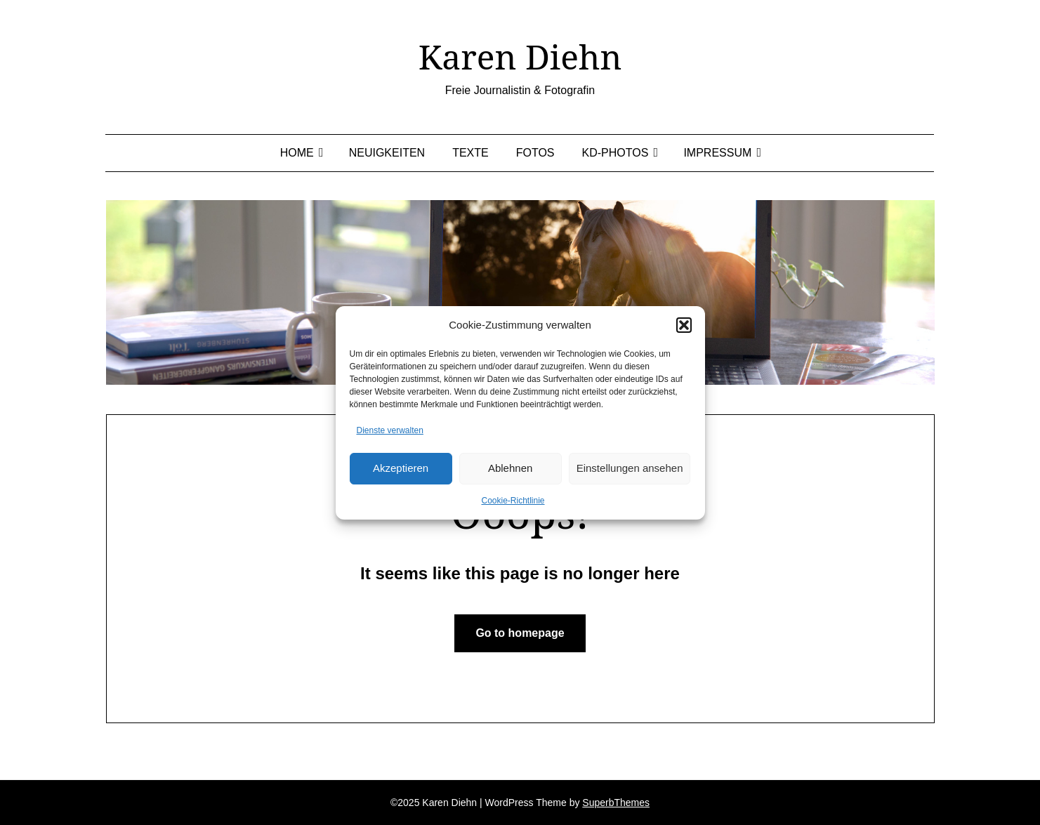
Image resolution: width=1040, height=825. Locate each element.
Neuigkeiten (387, 153)
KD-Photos (615, 153)
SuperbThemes (616, 802)
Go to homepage (519, 633)
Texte (470, 153)
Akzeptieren (400, 468)
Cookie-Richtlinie (512, 501)
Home (297, 153)
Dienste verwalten (390, 430)
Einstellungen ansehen (630, 468)
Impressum (717, 153)
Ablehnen (510, 468)
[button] (684, 325)
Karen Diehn (520, 57)
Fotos (535, 153)
